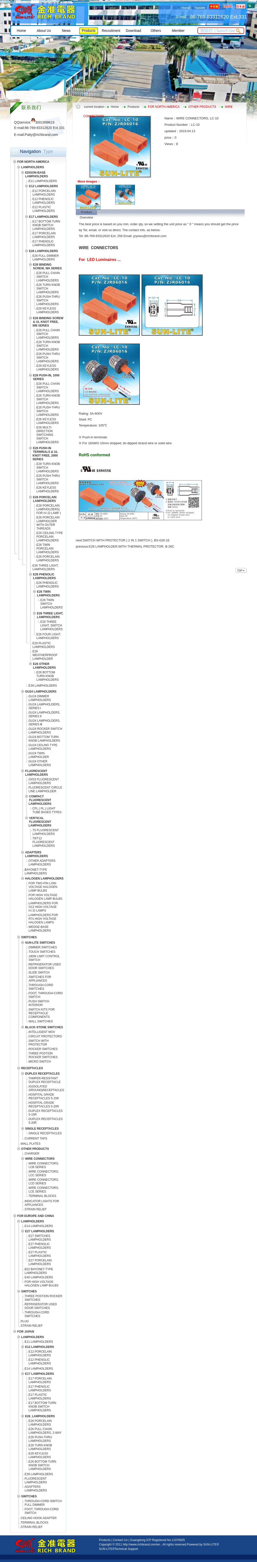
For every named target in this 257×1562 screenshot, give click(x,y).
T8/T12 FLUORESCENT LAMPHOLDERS (43, 842)
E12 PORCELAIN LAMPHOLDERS (44, 192)
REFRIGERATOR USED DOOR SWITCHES (45, 966)
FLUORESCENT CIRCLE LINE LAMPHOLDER (45, 789)
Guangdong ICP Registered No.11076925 (157, 1540)
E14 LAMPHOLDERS (39, 1226)
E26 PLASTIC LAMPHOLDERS (43, 645)
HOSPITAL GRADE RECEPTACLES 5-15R (44, 1096)
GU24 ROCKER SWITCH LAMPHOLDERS (45, 730)
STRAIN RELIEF (36, 1209)
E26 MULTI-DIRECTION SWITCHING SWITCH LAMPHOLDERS (47, 435)
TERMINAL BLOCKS (42, 1196)
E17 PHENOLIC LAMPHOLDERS (43, 243)
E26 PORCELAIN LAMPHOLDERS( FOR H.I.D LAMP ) (48, 509)
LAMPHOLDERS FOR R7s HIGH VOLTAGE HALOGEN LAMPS (43, 918)
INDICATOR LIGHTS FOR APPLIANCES (42, 1203)
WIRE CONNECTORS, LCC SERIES (44, 1173)
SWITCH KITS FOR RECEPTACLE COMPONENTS (42, 1013)
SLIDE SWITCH (39, 972)
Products (133, 107)
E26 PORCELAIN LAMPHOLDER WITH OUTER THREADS (48, 523)
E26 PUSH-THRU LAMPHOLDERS (40, 1439)
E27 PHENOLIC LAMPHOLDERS (40, 1246)
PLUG (25, 1321)
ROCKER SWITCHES (43, 1049)
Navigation (30, 151)
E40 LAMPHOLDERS (39, 1277)
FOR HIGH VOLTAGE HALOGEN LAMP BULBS (45, 896)
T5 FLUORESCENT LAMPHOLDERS (45, 832)
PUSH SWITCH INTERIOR (39, 1003)
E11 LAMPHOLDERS (43, 181)
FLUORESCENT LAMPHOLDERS (36, 1480)
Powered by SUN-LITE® (203, 1544)
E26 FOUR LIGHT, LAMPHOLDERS (48, 636)
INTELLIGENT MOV (42, 1032)
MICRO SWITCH (40, 1061)
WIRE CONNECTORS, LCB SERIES (44, 1165)
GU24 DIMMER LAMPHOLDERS (40, 698)
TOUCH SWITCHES (42, 952)
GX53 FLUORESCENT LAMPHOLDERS (44, 781)
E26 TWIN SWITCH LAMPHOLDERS (51, 603)
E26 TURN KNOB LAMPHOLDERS (40, 1447)
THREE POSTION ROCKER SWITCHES (43, 1055)
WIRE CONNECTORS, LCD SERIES (44, 1181)
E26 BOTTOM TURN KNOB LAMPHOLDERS (47, 676)
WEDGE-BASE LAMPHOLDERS (40, 928)
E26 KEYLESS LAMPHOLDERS (47, 310)
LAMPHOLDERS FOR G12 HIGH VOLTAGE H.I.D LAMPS (43, 906)
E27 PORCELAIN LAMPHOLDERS (40, 1262)
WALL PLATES (30, 1143)
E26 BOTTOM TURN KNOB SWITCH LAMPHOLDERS (42, 1465)
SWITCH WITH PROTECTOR (38, 1042)
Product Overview (86, 212)
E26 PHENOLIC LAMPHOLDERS (47, 584)
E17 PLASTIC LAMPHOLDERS (40, 1396)
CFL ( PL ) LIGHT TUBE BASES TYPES (47, 810)
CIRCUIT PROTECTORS (45, 1036)
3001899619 (42, 122)
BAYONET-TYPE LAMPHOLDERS (36, 871)
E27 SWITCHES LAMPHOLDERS (40, 1237)
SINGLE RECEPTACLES (45, 1133)
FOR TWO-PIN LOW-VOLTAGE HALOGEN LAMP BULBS (43, 887)
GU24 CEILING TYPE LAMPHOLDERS (43, 747)
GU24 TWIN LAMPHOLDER (39, 755)
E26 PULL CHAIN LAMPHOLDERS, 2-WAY (45, 1430)
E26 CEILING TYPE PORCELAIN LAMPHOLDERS (49, 536)
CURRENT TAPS (36, 1138)
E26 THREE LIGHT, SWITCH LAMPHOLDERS (51, 625)
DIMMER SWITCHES (43, 947)
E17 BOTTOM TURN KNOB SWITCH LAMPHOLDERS (46, 225)
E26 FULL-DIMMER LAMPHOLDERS (45, 257)
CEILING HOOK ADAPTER (39, 1518)
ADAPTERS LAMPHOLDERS (36, 1488)
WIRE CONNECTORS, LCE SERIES (44, 1189)
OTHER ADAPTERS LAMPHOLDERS (42, 862)
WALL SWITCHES (41, 1021)
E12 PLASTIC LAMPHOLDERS (43, 209)
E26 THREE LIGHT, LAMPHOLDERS (45, 567)
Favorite (199, 8)
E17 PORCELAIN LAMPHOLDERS (44, 235)
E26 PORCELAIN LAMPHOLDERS (48, 558)
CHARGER (32, 1153)
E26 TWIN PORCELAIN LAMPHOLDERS (47, 548)
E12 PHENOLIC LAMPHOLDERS (43, 200)
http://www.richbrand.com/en (141, 1544)
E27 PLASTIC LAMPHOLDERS (40, 1254)
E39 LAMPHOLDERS (43, 685)
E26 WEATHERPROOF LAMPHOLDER (45, 655)
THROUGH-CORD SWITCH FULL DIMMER (43, 1503)
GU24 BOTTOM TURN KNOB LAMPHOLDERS (44, 738)
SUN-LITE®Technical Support (118, 1549)
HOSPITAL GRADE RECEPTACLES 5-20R (44, 1104)
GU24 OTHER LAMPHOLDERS (40, 763)
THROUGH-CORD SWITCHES (41, 987)
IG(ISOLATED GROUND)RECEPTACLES (46, 1088)
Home (186, 8)
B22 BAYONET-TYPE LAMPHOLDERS (39, 1271)
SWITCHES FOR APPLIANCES (40, 978)
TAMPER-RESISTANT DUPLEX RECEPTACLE (45, 1080)
